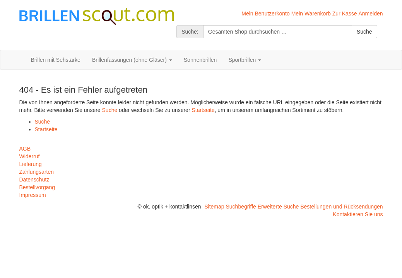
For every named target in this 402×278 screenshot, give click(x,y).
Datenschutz (34, 179)
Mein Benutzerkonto (265, 13)
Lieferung (30, 164)
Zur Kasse (344, 13)
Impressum (32, 195)
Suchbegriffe (241, 206)
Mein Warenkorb (311, 13)
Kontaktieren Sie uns (358, 214)
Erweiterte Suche (278, 206)
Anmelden (370, 13)
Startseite (203, 110)
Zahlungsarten (36, 172)
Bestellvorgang (37, 187)
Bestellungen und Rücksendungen (341, 206)
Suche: (189, 31)
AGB (25, 149)
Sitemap (214, 206)
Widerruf (29, 156)
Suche (110, 110)
